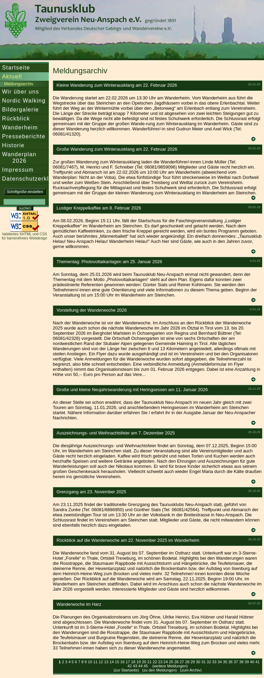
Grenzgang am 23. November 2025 (91, 491)
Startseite (16, 67)
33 (214, 662)
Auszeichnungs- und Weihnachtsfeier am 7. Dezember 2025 (116, 432)
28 (187, 662)
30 (198, 662)
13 (106, 662)
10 (90, 662)
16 (122, 662)
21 (149, 662)
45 (146, 666)
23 (160, 662)
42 (130, 666)
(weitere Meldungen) (170, 666)
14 (111, 662)
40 (252, 662)
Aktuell (12, 76)
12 (101, 662)
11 (95, 662)
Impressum (18, 169)
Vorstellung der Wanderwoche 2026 (92, 310)
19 (138, 662)
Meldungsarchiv (18, 84)
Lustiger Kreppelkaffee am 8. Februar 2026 (99, 208)
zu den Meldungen (159, 670)
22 (155, 662)
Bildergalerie (20, 109)
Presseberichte (23, 136)
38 (241, 662)
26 (176, 662)
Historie (13, 145)
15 (117, 662)
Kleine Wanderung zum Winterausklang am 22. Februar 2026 (117, 85)
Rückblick (16, 118)
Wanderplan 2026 (19, 157)
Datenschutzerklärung (33, 178)
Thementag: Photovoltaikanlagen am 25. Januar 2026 (109, 261)
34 (220, 662)
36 (230, 662)
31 (203, 662)
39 (246, 662)
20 (144, 662)
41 (257, 662)
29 (192, 662)
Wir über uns (20, 91)
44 (140, 666)
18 (133, 662)
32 (209, 662)
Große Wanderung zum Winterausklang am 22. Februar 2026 (117, 149)
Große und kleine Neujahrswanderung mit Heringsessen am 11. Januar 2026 (132, 389)
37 (236, 662)
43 (135, 666)
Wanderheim (20, 127)
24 (166, 662)
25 (171, 662)
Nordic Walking (24, 100)
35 (225, 662)
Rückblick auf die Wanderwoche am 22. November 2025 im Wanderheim (128, 540)
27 (182, 662)
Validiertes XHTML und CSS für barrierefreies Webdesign (24, 236)
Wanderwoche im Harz (79, 604)
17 (128, 662)
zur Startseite (126, 670)
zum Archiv (190, 670)
